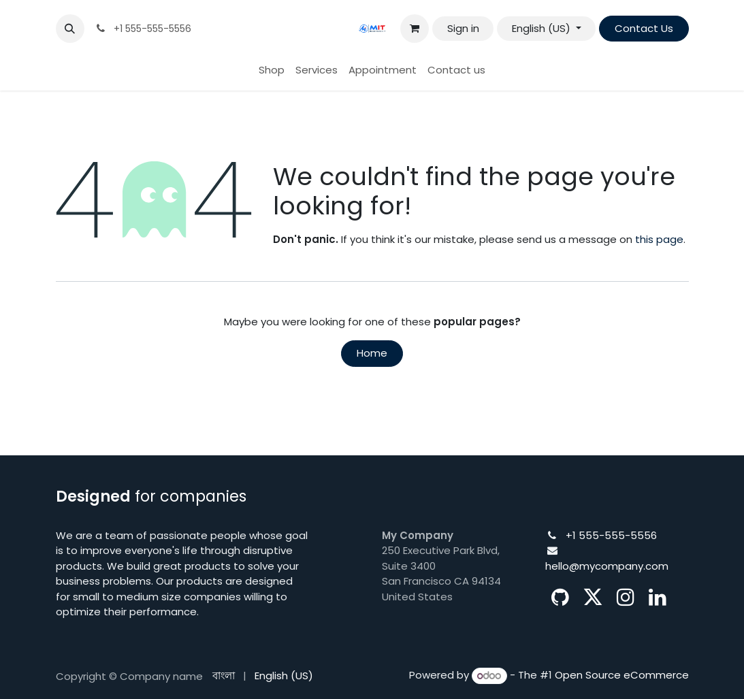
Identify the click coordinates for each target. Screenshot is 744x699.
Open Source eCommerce (622, 675)
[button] (70, 28)
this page (659, 239)
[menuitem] (271, 70)
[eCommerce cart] (414, 28)
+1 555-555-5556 (611, 535)
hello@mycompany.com (606, 566)
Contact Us (644, 28)
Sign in (463, 28)
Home (372, 353)
